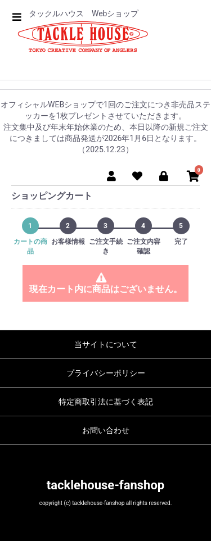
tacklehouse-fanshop (105, 485)
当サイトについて (105, 344)
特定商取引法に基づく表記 (106, 401)
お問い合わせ (105, 430)
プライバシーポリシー (105, 373)
